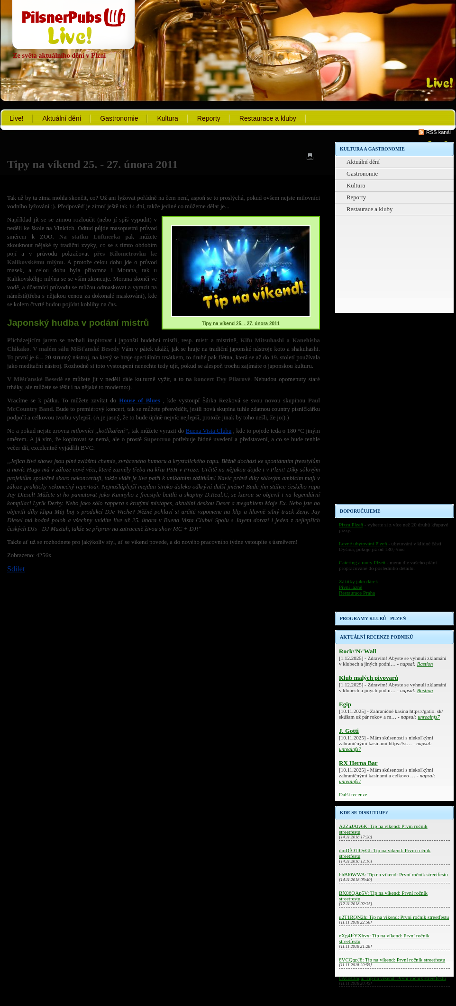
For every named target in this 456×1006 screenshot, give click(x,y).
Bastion (425, 664)
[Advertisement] (370, 362)
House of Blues (139, 400)
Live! (16, 118)
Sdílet (16, 569)
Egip (345, 704)
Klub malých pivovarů (368, 677)
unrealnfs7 (429, 717)
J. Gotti (349, 730)
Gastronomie (119, 118)
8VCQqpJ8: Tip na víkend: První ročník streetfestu (392, 959)
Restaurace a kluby (267, 118)
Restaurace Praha (357, 593)
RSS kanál (438, 132)
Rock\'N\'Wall (357, 651)
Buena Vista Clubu (209, 430)
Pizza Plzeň (351, 524)
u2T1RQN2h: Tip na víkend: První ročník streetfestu (394, 917)
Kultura (167, 118)
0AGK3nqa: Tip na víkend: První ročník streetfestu (392, 978)
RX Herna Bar (358, 762)
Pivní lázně (350, 587)
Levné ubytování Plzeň (363, 543)
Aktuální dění (62, 118)
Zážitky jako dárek (358, 581)
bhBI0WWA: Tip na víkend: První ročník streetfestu (393, 874)
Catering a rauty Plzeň (362, 562)
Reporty (208, 118)
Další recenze (353, 794)
